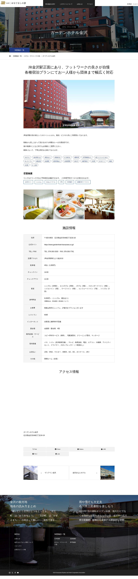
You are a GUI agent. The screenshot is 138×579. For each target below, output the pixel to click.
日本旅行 (78, 184)
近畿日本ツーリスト (94, 184)
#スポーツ (102, 163)
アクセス (90, 4)
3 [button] (68, 127)
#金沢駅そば (37, 159)
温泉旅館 (73, 542)
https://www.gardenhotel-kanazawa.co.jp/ (59, 248)
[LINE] (103, 452)
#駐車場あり (56, 163)
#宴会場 (38, 163)
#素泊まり (48, 159)
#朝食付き (57, 159)
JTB (68, 184)
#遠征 (110, 163)
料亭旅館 (73, 545)
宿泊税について (63, 304)
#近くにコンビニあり (101, 159)
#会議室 (47, 163)
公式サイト (29, 184)
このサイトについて (66, 4)
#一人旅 (34, 167)
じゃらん (42, 184)
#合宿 (93, 163)
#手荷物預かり (87, 159)
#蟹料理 (76, 159)
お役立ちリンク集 (20, 553)
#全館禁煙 (67, 163)
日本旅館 (57, 542)
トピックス (18, 549)
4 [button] (70, 127)
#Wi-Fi (76, 163)
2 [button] (66, 127)
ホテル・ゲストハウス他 (69, 29)
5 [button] (72, 127)
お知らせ (80, 4)
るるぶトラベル (56, 184)
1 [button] (64, 127)
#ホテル (27, 159)
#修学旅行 (85, 163)
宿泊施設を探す (50, 4)
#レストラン (28, 163)
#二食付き (67, 159)
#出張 (26, 167)
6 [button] (74, 127)
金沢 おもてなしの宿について (23, 545)
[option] (69, 106)
